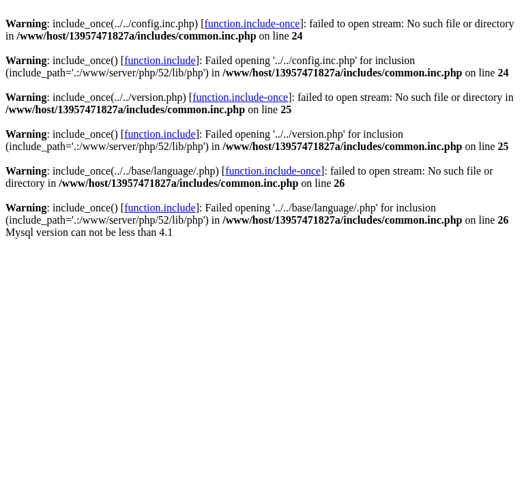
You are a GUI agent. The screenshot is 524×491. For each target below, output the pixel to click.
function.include (159, 60)
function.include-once (252, 23)
